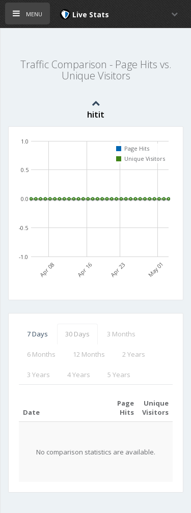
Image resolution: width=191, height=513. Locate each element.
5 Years (118, 374)
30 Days (77, 333)
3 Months (121, 333)
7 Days (37, 333)
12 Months (89, 354)
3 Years (38, 374)
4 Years (78, 374)
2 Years (133, 354)
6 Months (41, 354)
